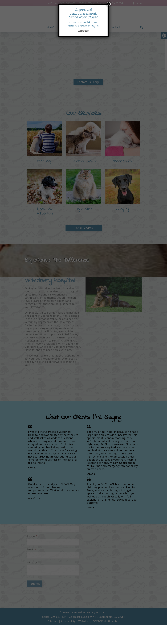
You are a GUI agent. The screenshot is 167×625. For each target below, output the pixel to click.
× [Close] (109, 4)
